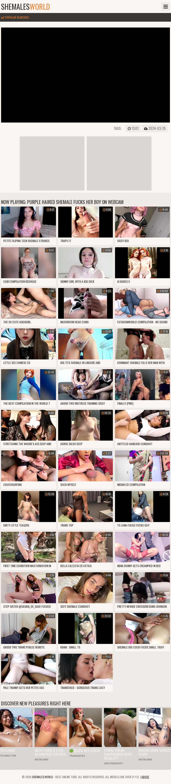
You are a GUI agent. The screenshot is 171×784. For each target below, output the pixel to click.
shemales (25, 6)
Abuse (145, 776)
